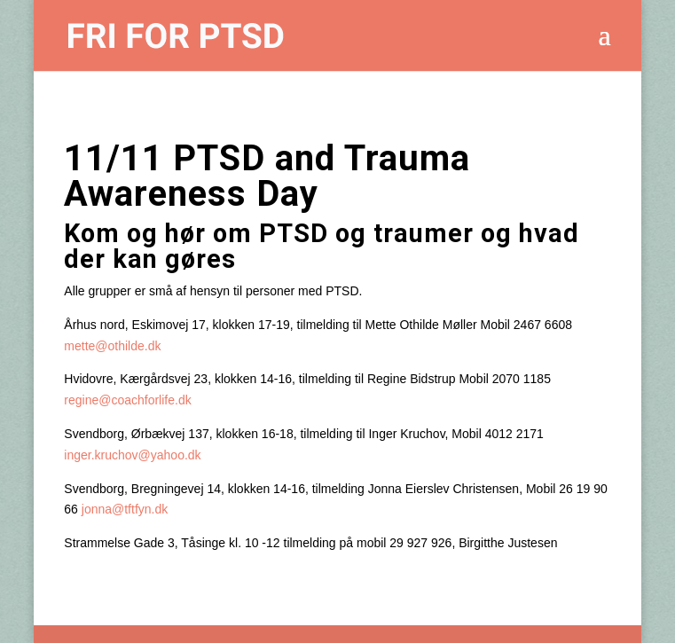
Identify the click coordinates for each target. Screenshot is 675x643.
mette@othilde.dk (112, 346)
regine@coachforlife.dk (127, 400)
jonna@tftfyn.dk (125, 509)
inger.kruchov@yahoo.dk (132, 455)
